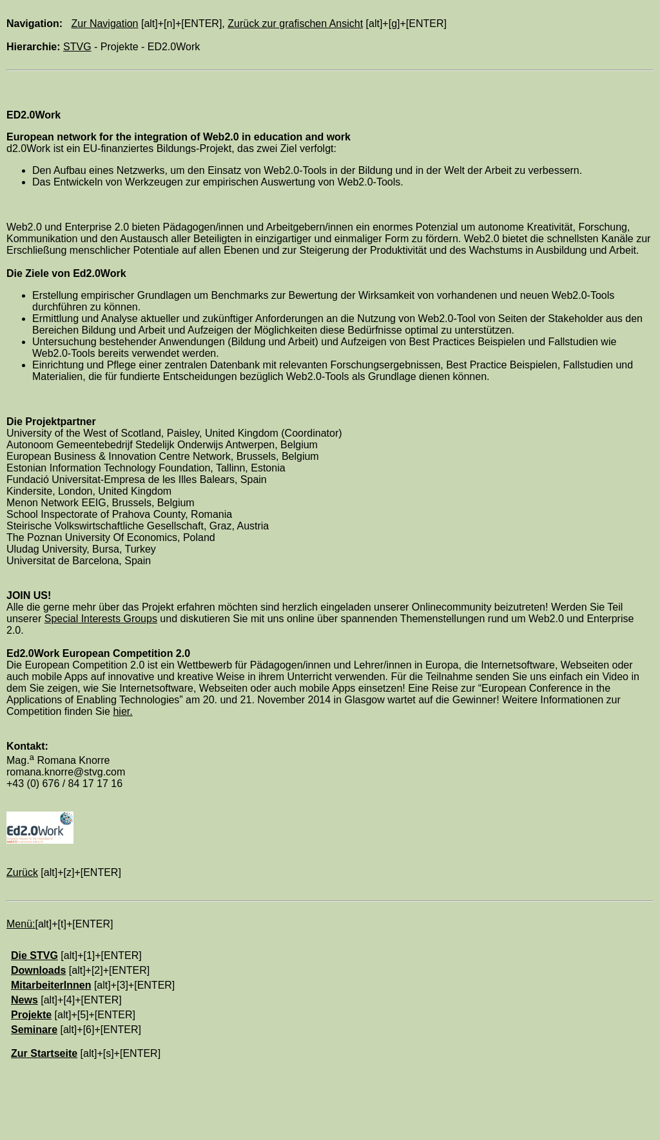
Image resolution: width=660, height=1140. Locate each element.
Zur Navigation (104, 23)
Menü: (20, 923)
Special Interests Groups (100, 618)
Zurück (22, 872)
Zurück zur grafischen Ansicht (295, 23)
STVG (77, 46)
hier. (122, 711)
